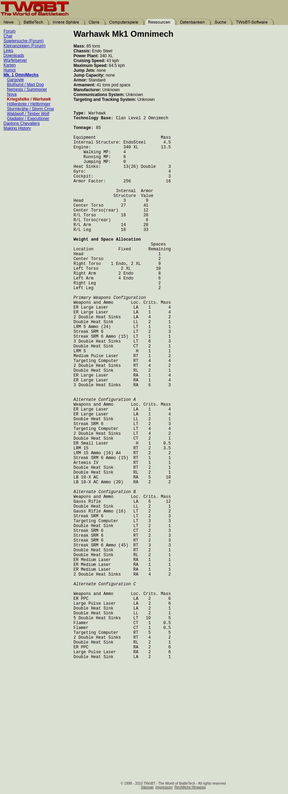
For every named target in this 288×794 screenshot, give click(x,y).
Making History (17, 127)
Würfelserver (15, 59)
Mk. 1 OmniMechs (20, 74)
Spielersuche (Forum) (23, 40)
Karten (9, 64)
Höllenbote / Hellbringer (28, 103)
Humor (9, 69)
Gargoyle (15, 79)
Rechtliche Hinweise (190, 787)
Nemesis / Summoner (27, 88)
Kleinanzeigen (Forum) (24, 45)
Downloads (13, 54)
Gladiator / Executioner (28, 117)
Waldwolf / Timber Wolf (28, 113)
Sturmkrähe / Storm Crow (30, 108)
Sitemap (147, 787)
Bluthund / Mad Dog (25, 83)
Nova (12, 93)
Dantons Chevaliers (21, 122)
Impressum (164, 787)
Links (8, 50)
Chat (7, 35)
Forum (9, 30)
